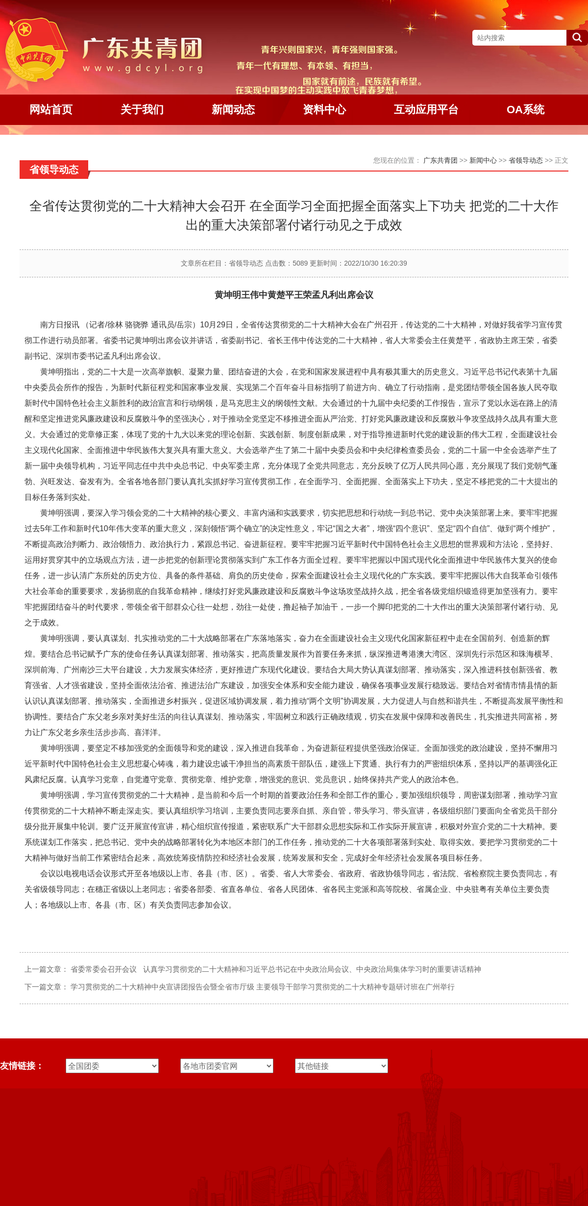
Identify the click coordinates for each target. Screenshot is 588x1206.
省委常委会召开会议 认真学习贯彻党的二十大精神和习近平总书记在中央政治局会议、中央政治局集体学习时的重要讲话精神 (276, 969)
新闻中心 (483, 160)
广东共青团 (440, 160)
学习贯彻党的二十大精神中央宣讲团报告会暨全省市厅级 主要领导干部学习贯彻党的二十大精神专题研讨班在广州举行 (263, 987)
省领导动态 (526, 160)
